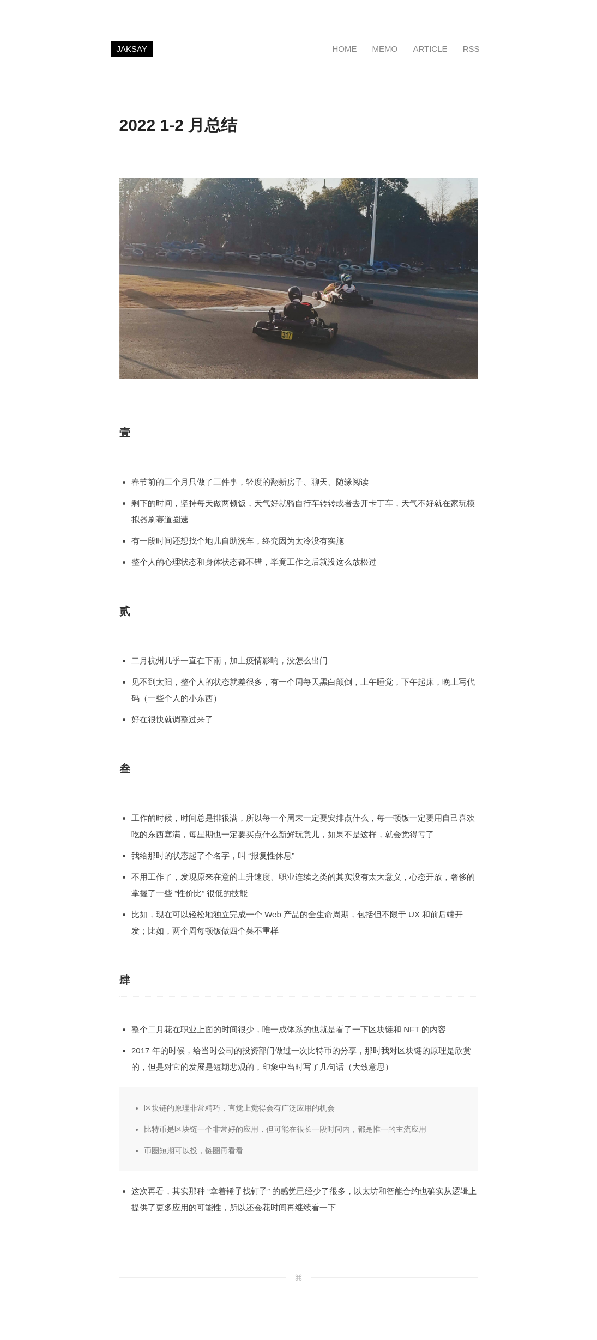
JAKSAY (132, 48)
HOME (344, 48)
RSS (471, 48)
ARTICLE (430, 48)
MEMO (385, 48)
